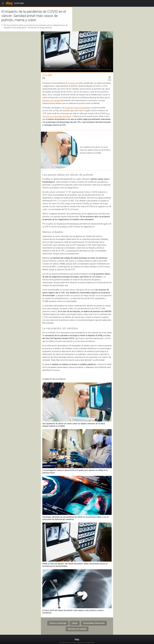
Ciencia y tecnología (57, 623)
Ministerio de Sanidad (51, 100)
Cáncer (75, 623)
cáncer (73, 83)
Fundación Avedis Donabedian (77, 108)
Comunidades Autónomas (94, 623)
